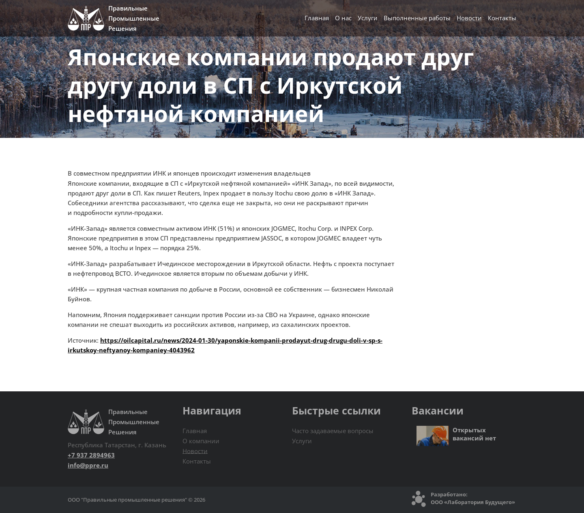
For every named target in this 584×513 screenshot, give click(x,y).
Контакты (502, 18)
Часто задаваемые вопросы (333, 431)
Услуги (368, 18)
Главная (317, 18)
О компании (200, 441)
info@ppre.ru (88, 465)
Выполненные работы (417, 18)
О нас (343, 18)
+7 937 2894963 (91, 455)
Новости (469, 18)
